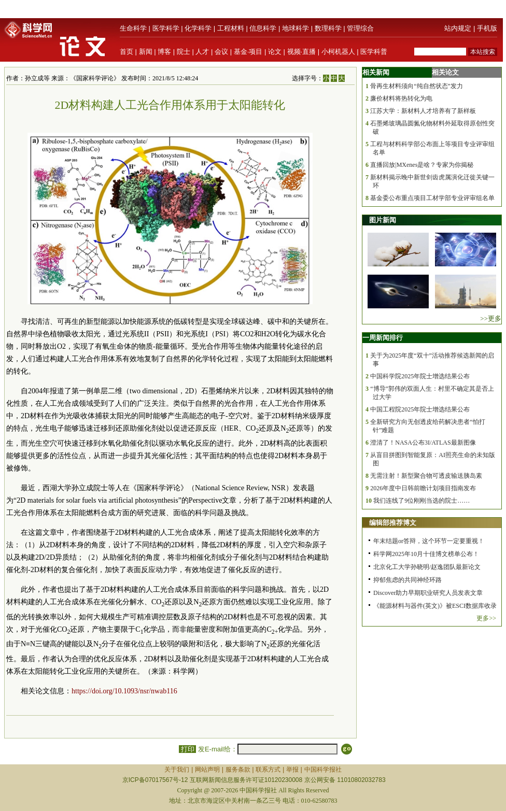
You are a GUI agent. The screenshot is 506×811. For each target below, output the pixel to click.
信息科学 (262, 28)
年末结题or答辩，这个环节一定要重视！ (428, 541)
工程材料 (230, 28)
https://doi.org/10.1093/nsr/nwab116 (124, 691)
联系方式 (268, 769)
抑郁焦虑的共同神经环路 (407, 580)
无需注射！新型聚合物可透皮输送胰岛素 (426, 475)
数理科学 (328, 28)
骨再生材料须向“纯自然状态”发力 (416, 86)
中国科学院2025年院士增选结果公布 (420, 376)
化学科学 (198, 28)
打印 (187, 749)
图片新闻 (382, 220)
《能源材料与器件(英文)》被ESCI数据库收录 (435, 605)
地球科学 (295, 28)
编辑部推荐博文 (392, 523)
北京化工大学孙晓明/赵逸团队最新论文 (427, 567)
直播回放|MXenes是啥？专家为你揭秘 (421, 164)
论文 (275, 51)
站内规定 (457, 28)
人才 (202, 51)
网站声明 (207, 769)
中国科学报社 (323, 769)
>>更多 (490, 318)
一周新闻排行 (382, 338)
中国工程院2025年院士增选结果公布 (420, 409)
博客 (164, 51)
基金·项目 (248, 51)
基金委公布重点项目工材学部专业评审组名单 (432, 198)
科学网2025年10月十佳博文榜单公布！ (426, 554)
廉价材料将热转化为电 (401, 98)
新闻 (145, 51)
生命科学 (133, 28)
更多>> (486, 618)
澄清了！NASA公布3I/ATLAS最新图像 (422, 442)
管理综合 (360, 28)
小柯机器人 (338, 51)
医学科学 (165, 28)
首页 (126, 51)
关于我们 (176, 769)
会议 (221, 51)
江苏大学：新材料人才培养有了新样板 (423, 111)
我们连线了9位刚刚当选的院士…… (421, 500)
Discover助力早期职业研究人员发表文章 (428, 592)
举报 (292, 769)
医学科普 (373, 51)
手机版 (487, 28)
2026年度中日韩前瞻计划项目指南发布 (423, 488)
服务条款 (238, 769)
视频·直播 (301, 51)
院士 (183, 51)
